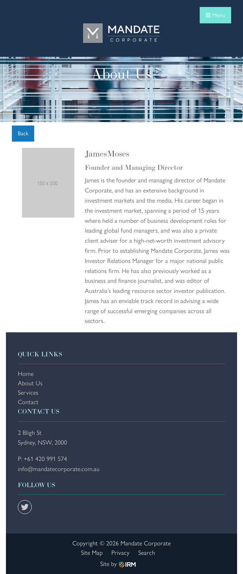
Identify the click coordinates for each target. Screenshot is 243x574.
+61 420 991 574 (45, 459)
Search (146, 553)
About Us (30, 383)
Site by (118, 564)
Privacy (120, 553)
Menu (215, 15)
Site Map (92, 553)
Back (23, 133)
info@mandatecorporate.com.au (59, 469)
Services (28, 392)
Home (26, 374)
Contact (28, 402)
